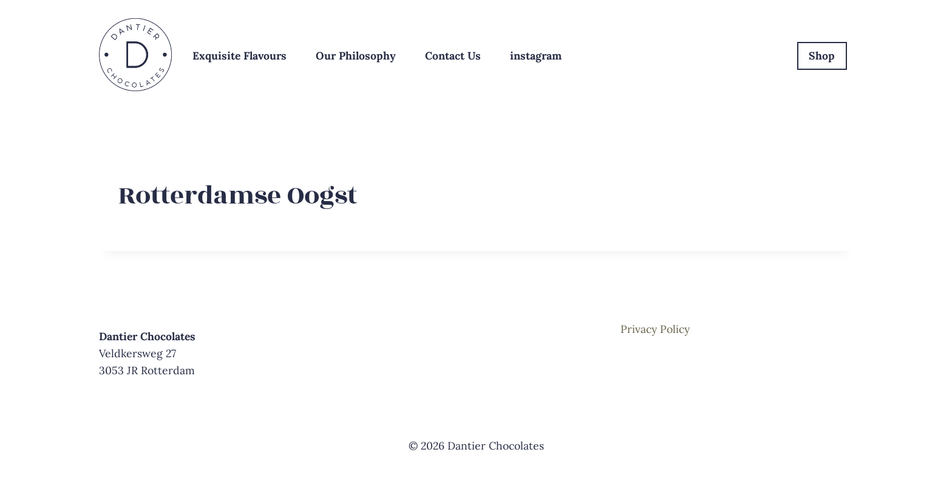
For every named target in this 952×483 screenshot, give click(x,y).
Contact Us (453, 56)
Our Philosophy (356, 56)
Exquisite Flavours (239, 56)
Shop (822, 56)
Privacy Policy (655, 329)
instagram (536, 56)
